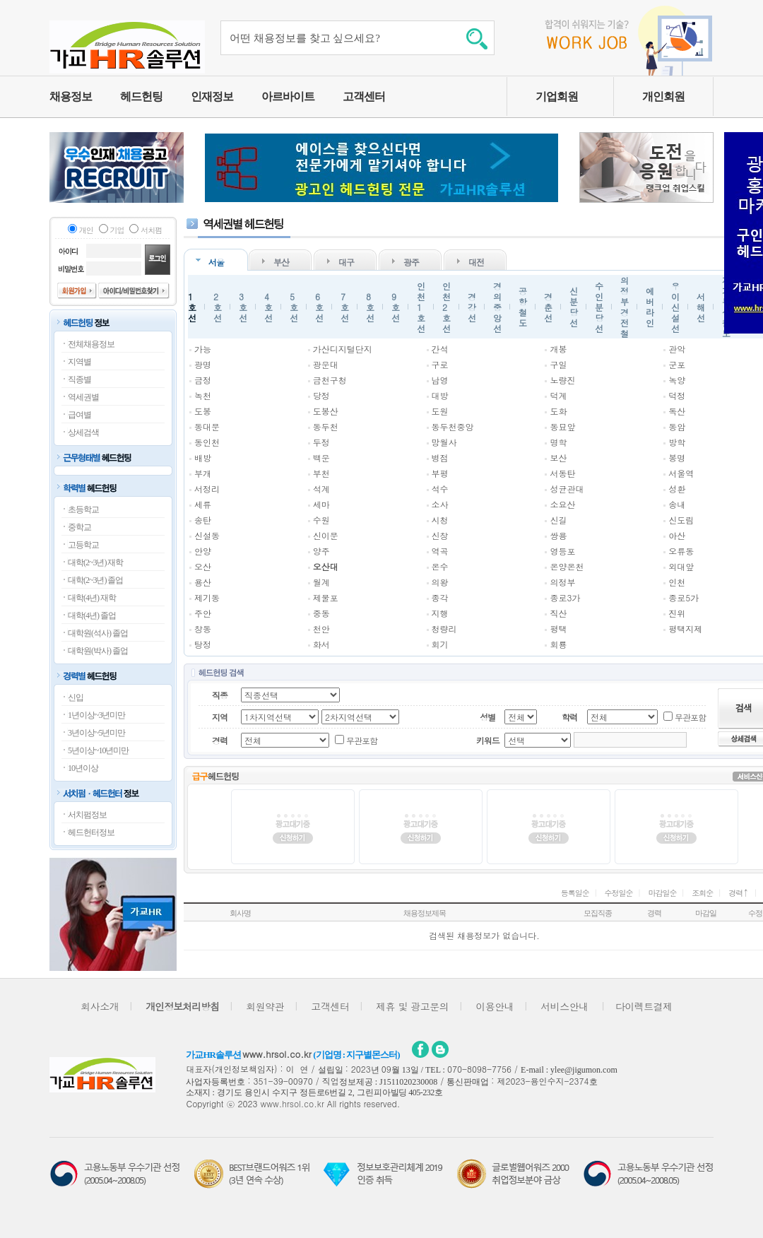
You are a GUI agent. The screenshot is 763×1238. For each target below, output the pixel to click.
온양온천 (567, 566)
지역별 (79, 362)
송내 (676, 504)
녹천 (202, 395)
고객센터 (364, 96)
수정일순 (619, 893)
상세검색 (83, 432)
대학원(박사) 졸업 (98, 651)
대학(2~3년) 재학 (95, 562)
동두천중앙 (453, 426)
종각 (440, 597)
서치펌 (151, 230)
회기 (440, 644)
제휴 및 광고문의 (412, 1006)
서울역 (681, 473)
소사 (440, 504)
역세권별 (83, 397)
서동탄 (562, 473)
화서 (321, 644)
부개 (202, 473)
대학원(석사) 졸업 (98, 633)
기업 (117, 230)
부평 (440, 473)
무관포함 (690, 717)
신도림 (681, 520)
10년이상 (83, 768)
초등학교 (83, 509)
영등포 (562, 551)
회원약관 (265, 1006)
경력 (738, 893)
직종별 (79, 379)
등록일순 (575, 893)
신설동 (207, 535)
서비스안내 (564, 1006)
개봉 (558, 349)
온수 (440, 566)
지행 (440, 613)
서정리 (207, 489)
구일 (558, 364)
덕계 (558, 395)
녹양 (676, 380)
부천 (321, 473)
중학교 (79, 527)
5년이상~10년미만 (98, 750)
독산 (676, 411)
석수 (440, 489)
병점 (440, 458)
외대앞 (681, 566)
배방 (202, 458)
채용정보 (70, 96)
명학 (558, 442)
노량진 (562, 380)
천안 (321, 629)
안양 (202, 551)
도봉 (202, 411)
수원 (321, 520)
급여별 (79, 415)
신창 (440, 535)
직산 (558, 613)
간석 (440, 349)
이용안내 (494, 1006)
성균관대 (567, 489)
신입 (75, 697)
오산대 (325, 566)
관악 (676, 349)
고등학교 (83, 545)
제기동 (207, 597)
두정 (321, 442)
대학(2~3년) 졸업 (95, 580)
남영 (440, 380)
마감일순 (662, 893)
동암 (676, 426)
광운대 (325, 364)
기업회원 (557, 96)
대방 (440, 395)
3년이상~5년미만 (97, 733)
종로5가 (683, 597)
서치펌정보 (87, 815)
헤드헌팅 (141, 96)
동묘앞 (562, 426)
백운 (321, 458)
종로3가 (565, 597)
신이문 (325, 535)
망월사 (444, 442)
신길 (558, 520)
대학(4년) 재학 (92, 598)
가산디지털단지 (342, 349)
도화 (558, 411)
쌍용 (558, 535)
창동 (202, 629)
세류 (202, 504)
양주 (321, 551)
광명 (202, 364)
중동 (321, 613)
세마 (321, 504)
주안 (202, 613)
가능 (202, 349)
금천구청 (330, 380)
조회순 (702, 893)
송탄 (202, 520)
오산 (202, 566)
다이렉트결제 (644, 1006)
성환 (676, 489)
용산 (202, 582)
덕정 (676, 395)
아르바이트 (287, 96)
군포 (676, 364)
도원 (440, 411)
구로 (440, 364)
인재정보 (212, 96)
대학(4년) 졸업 (92, 615)
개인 (86, 230)
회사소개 (100, 1006)
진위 (676, 613)
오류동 (681, 551)
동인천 (207, 442)
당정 (321, 395)
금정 (202, 380)
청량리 (444, 629)
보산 (558, 458)
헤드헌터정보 (91, 832)
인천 (676, 582)
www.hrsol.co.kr (277, 1054)
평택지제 (685, 629)
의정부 (562, 582)
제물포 (325, 597)
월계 (321, 582)
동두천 (325, 426)
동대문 (207, 426)
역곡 (440, 551)
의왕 (440, 582)
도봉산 (325, 411)
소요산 (562, 504)
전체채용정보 (91, 344)
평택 (558, 629)
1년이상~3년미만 (97, 715)
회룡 (558, 644)
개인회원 (663, 96)
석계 (321, 489)
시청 (440, 520)
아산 (676, 535)
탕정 (202, 644)
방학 (676, 442)
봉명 (676, 458)
